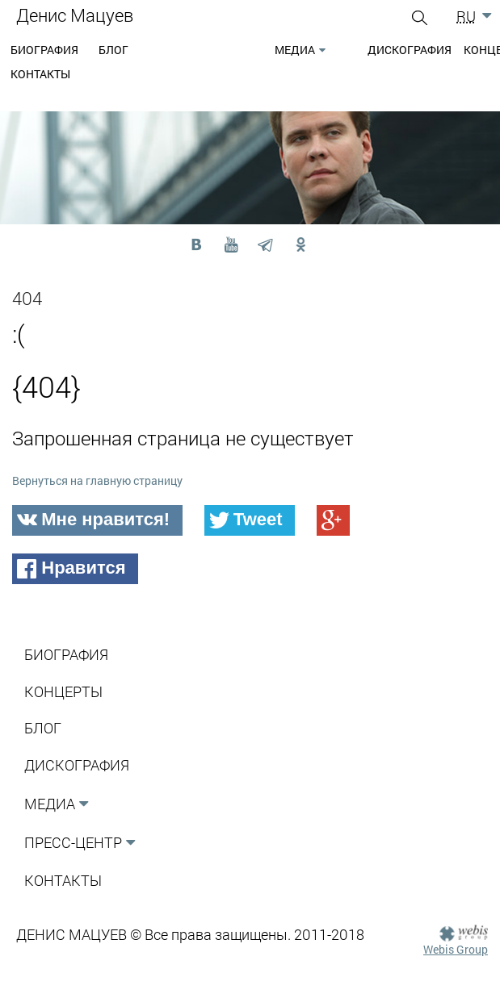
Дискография (410, 49)
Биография (44, 49)
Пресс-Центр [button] (73, 842)
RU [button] (466, 16)
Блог (113, 49)
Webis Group (455, 949)
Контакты (40, 73)
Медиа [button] (295, 49)
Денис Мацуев (74, 15)
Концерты (63, 691)
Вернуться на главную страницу (97, 480)
